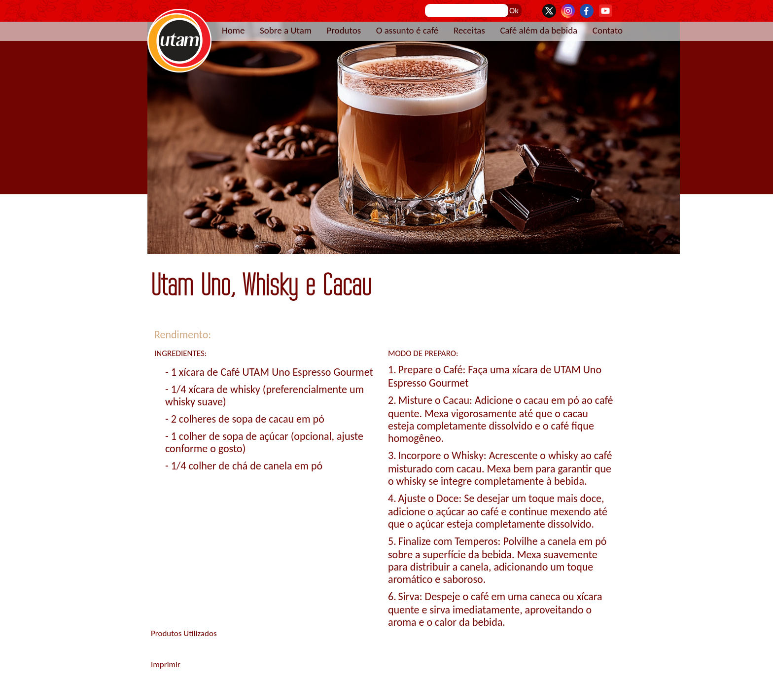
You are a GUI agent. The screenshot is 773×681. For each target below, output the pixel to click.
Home (233, 30)
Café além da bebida (538, 30)
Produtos (343, 30)
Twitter (549, 11)
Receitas (469, 30)
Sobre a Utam (286, 30)
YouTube (605, 11)
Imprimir (165, 664)
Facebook (587, 11)
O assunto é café (407, 30)
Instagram (568, 11)
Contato (608, 30)
